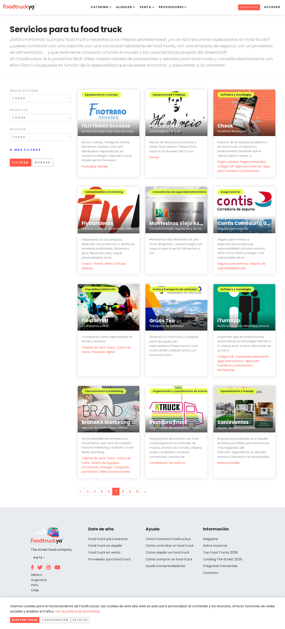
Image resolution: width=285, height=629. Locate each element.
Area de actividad (24, 90)
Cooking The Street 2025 (222, 559)
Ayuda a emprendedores (165, 566)
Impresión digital (103, 352)
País (38, 557)
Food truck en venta (104, 552)
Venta (145, 7)
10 (137, 491)
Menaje (103, 166)
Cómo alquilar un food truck (167, 552)
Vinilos (109, 264)
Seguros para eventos (232, 264)
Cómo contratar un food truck (170, 545)
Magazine (210, 539)
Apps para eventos (248, 166)
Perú (34, 585)
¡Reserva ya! (249, 7)
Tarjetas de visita (94, 347)
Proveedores (171, 7)
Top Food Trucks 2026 (220, 552)
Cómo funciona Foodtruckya (168, 539)
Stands (98, 264)
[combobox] (41, 98)
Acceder (272, 7)
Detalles (80, 620)
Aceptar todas (25, 620)
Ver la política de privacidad (77, 611)
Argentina (39, 580)
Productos (19, 110)
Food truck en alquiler (105, 545)
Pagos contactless (253, 162)
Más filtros (27, 150)
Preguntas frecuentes (220, 566)
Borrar (43, 162)
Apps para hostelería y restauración (238, 363)
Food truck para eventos (108, 539)
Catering (100, 7)
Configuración (55, 620)
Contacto (210, 572)
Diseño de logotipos (105, 463)
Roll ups (120, 264)
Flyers (111, 347)
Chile (35, 590)
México (36, 574)
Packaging (89, 166)
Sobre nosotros (215, 545)
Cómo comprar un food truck (169, 559)
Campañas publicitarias (252, 357)
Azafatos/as (226, 370)
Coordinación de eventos (167, 463)
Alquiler (124, 7)
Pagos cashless (228, 162)
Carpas (87, 264)
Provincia (18, 129)
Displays (87, 268)
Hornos (154, 157)
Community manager (97, 467)
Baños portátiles (228, 463)
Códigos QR (225, 166)
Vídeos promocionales (114, 472)
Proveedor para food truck (109, 559)
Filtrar (20, 162)
